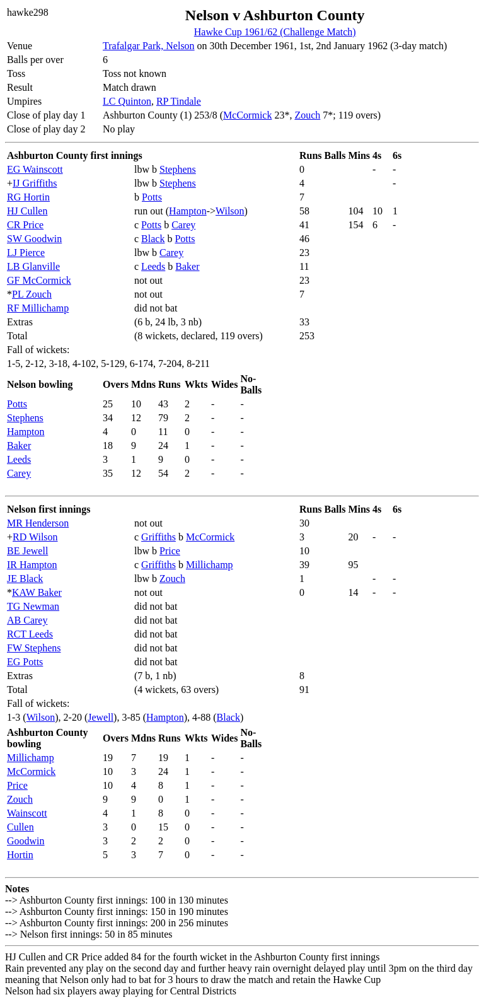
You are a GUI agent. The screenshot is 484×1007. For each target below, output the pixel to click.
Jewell (100, 717)
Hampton (188, 211)
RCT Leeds (30, 634)
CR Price (25, 224)
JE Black (25, 578)
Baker (187, 266)
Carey (183, 224)
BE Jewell (27, 550)
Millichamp (209, 564)
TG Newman (33, 606)
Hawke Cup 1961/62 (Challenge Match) (275, 31)
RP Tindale (178, 101)
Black (152, 238)
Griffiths (158, 537)
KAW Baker (37, 592)
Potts (152, 197)
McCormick (247, 115)
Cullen (20, 827)
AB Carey (27, 620)
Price (169, 550)
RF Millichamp (38, 308)
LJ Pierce (26, 252)
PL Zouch (32, 294)
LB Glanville (33, 266)
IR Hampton (32, 564)
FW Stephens (33, 648)
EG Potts (25, 661)
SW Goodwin (34, 238)
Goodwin (26, 840)
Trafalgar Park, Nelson (149, 45)
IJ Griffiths (35, 183)
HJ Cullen (27, 211)
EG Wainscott (35, 169)
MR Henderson (38, 523)
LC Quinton (127, 101)
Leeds (153, 266)
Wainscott (27, 813)
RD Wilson (35, 537)
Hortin (20, 854)
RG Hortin (28, 197)
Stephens (177, 169)
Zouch (307, 115)
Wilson (230, 211)
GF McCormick (39, 280)
